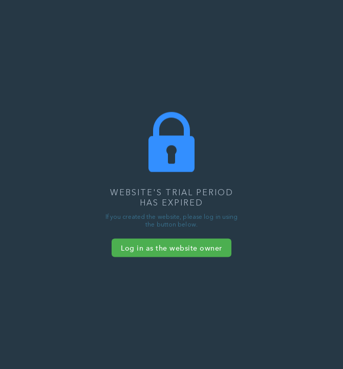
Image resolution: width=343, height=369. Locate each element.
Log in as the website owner (171, 248)
